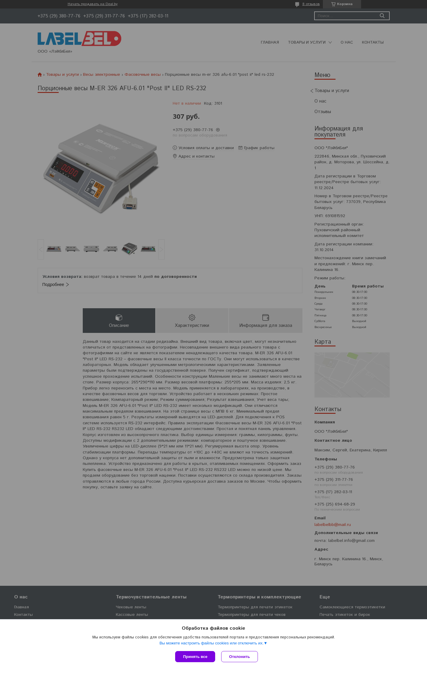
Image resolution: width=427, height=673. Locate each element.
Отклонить (239, 656)
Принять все (195, 656)
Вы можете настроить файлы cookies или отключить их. (211, 643)
